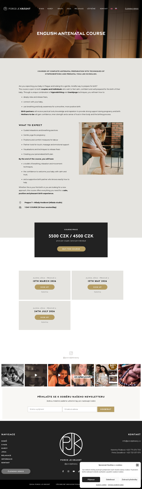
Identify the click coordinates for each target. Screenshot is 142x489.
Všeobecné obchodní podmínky (70, 484)
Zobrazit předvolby (129, 480)
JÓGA (69, 9)
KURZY (50, 9)
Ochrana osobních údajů (116, 485)
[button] (137, 465)
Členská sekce (132, 9)
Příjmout (91, 480)
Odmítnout (110, 480)
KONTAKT (104, 9)
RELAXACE (79, 9)
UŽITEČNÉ (92, 9)
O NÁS (41, 9)
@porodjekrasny (71, 358)
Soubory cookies (101, 485)
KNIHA (60, 9)
